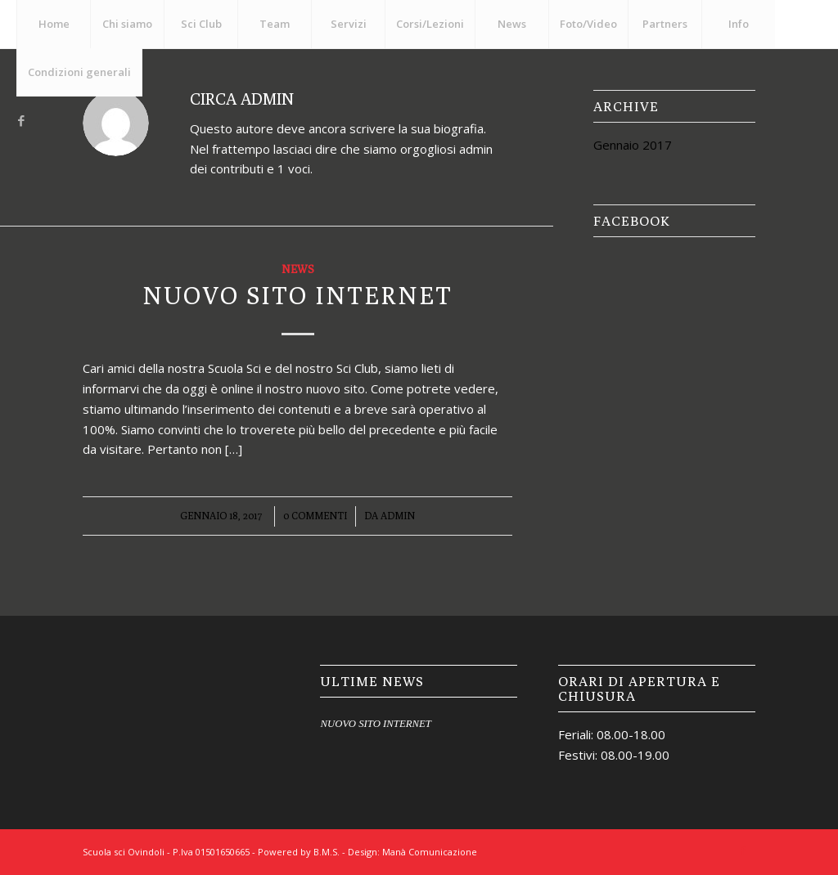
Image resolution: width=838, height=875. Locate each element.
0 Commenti (315, 515)
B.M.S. (326, 852)
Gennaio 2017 (632, 145)
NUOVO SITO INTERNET (297, 295)
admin (398, 515)
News (298, 269)
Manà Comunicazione (429, 852)
